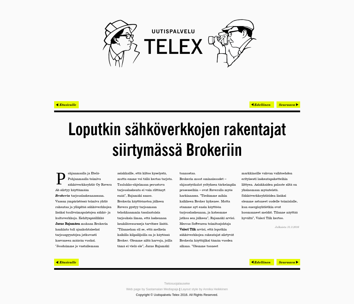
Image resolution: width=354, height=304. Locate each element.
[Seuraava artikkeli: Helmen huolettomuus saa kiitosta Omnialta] (288, 104)
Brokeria (62, 195)
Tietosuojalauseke (177, 283)
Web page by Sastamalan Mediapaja (152, 289)
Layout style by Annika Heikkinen (204, 289)
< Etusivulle (66, 105)
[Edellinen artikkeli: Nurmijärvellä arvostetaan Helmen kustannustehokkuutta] (261, 104)
